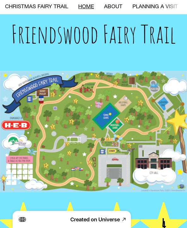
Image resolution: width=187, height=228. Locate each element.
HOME (86, 7)
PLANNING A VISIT (155, 7)
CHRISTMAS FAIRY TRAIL (36, 7)
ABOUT (113, 7)
